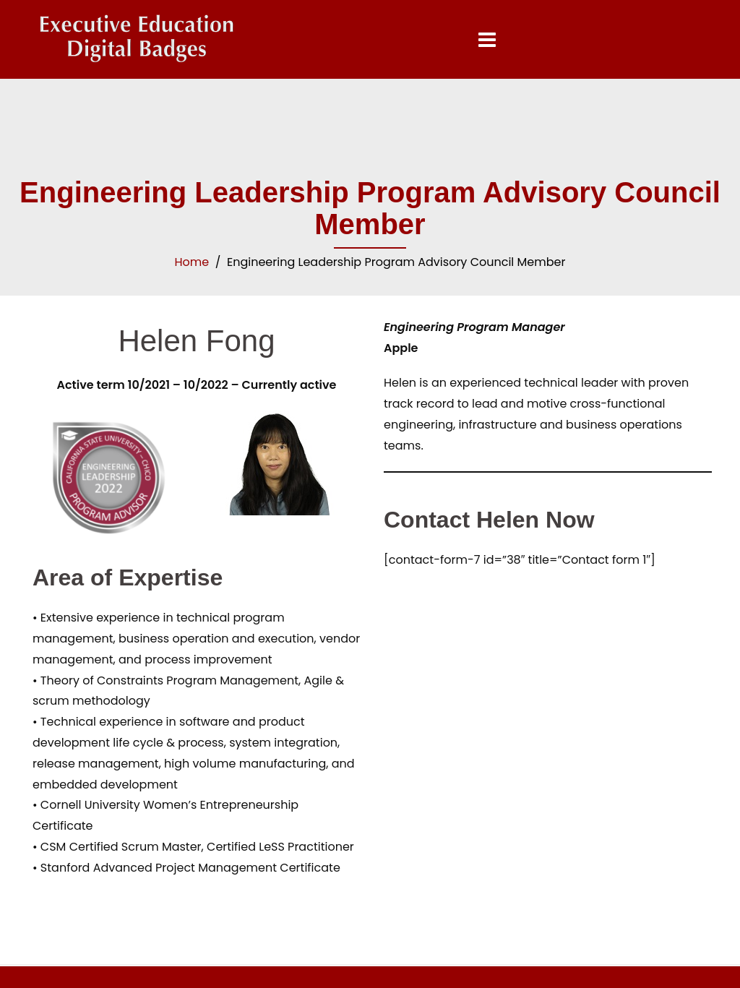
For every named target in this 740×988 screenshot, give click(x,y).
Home (192, 262)
